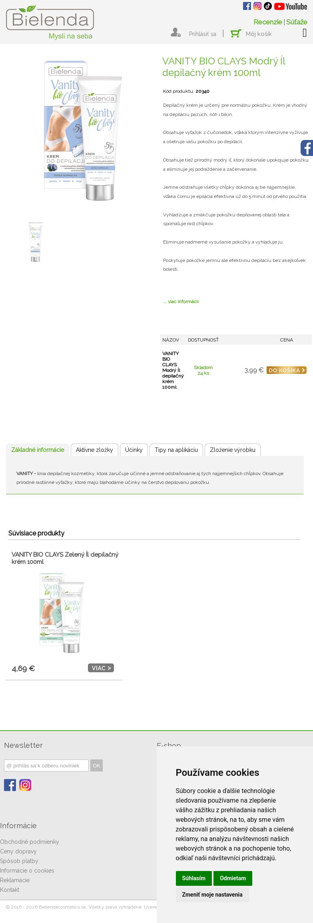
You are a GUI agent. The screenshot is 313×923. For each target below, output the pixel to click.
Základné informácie (37, 450)
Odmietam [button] (233, 878)
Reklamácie (15, 880)
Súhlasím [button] (194, 878)
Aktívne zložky (94, 450)
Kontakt (9, 890)
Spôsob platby (19, 861)
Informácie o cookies (27, 870)
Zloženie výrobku (232, 450)
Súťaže (296, 22)
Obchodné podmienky (29, 842)
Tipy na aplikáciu (176, 450)
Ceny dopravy (18, 851)
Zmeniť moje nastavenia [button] (212, 894)
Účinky (134, 450)
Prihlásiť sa (202, 34)
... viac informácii (181, 301)
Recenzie (267, 22)
